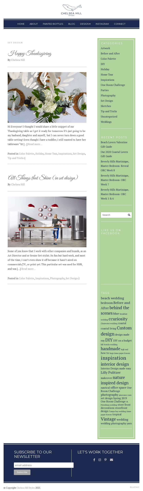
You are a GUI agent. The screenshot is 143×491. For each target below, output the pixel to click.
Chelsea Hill (18, 60)
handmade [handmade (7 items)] (110, 348)
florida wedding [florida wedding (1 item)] (110, 344)
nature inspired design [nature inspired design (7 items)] (114, 380)
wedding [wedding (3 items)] (122, 419)
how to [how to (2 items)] (105, 353)
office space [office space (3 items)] (118, 387)
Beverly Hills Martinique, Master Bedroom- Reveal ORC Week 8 (115, 166)
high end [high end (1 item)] (124, 349)
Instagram (102, 23)
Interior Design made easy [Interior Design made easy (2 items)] (116, 368)
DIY (103, 64)
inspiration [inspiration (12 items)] (113, 358)
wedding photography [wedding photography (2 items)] (113, 423)
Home (20, 23)
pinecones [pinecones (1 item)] (123, 395)
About (34, 23)
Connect (119, 23)
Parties (105, 90)
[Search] (129, 215)
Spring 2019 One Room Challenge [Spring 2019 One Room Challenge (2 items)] (114, 400)
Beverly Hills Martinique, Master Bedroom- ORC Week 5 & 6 (115, 194)
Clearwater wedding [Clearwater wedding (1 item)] (109, 323)
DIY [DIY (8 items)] (109, 340)
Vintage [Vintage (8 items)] (108, 419)
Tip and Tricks (16, 158)
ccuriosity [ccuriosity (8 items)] (118, 319)
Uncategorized (109, 116)
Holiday (39, 153)
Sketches (106, 106)
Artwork (105, 48)
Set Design (79, 153)
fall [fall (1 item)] (102, 344)
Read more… (35, 144)
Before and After (110, 53)
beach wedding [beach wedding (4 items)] (112, 298)
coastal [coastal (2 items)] (122, 323)
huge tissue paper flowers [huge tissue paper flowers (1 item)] (120, 353)
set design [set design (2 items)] (107, 398)
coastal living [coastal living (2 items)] (108, 328)
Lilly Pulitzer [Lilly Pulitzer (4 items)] (111, 372)
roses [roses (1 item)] (129, 395)
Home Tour (51, 153)
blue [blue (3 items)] (116, 313)
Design (84, 23)
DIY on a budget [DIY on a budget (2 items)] (122, 340)
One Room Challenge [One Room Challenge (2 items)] (116, 389)
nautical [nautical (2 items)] (105, 387)
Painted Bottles (53, 23)
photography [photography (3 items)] (109, 395)
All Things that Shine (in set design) (43, 178)
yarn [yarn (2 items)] (129, 423)
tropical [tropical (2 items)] (116, 414)
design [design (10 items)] (107, 334)
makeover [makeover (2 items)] (106, 378)
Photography (57, 278)
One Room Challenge (113, 85)
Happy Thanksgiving (29, 53)
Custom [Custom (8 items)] (124, 328)
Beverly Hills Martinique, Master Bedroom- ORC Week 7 (115, 180)
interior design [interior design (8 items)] (115, 364)
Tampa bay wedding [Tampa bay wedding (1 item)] (117, 411)
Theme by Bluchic (134, 487)
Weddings (106, 121)
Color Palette (26, 153)
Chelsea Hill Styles (25, 487)
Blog (71, 23)
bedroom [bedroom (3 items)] (107, 303)
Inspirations (65, 153)
